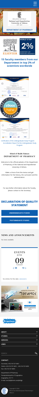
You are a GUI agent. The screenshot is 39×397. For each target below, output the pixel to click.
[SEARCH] (19, 353)
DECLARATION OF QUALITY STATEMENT (19, 203)
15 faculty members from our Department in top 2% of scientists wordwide (19, 62)
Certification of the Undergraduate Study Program (17, 141)
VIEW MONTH (23, 279)
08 (15, 268)
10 (24, 268)
